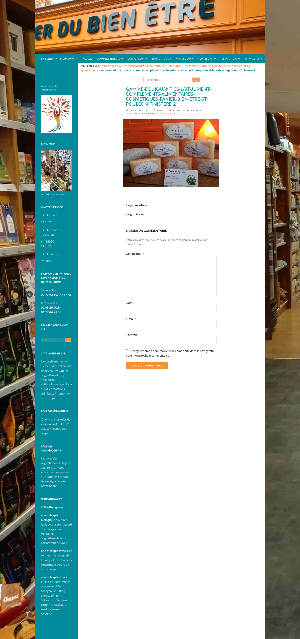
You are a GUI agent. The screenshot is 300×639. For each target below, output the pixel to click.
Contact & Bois (136, 58)
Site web (131, 334)
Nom (130, 302)
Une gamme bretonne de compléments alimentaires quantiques (164, 112)
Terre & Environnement (127, 65)
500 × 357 (162, 110)
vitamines (47, 424)
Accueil (87, 58)
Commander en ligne (108, 58)
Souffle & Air (205, 58)
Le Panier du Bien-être (58, 59)
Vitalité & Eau (183, 58)
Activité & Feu (252, 58)
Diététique (172, 65)
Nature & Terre (160, 58)
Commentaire (136, 253)
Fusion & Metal (229, 58)
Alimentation (153, 65)
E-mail (131, 318)
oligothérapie (51, 507)
